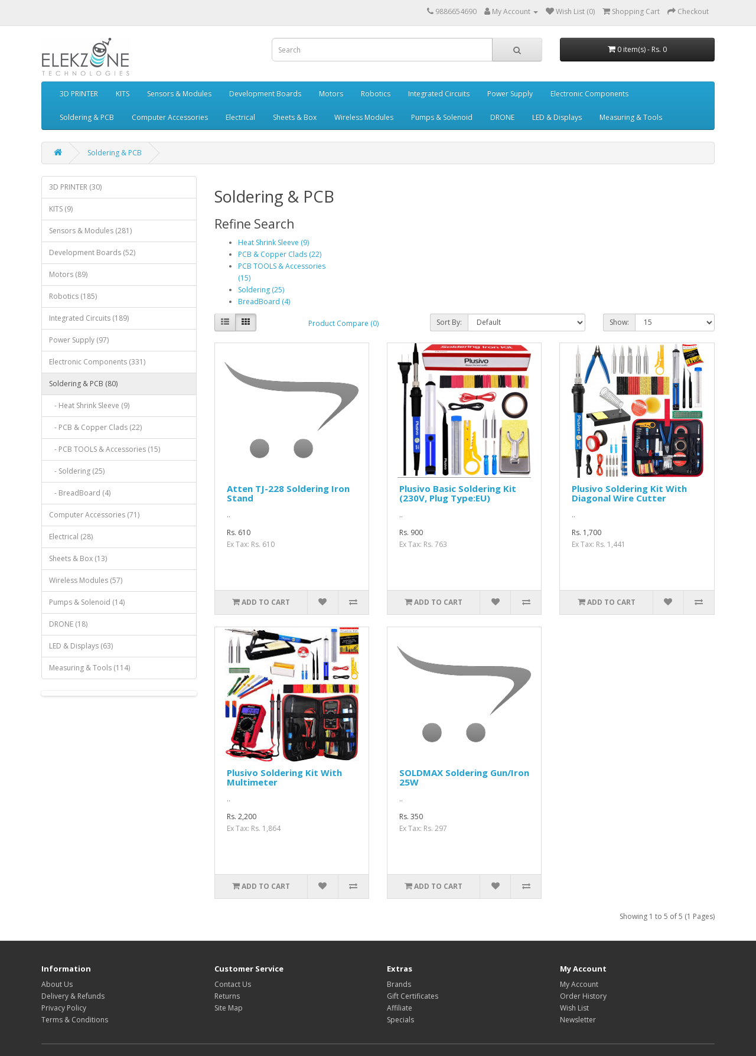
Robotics (375, 94)
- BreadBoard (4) (79, 493)
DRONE (502, 117)
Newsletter (578, 1020)
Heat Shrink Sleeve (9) (273, 242)
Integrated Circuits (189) (89, 318)
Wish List (574, 1008)
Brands (399, 984)
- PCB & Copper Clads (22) (95, 427)
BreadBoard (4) (264, 301)
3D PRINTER (79, 94)
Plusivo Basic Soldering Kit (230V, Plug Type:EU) (457, 493)
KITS (122, 94)
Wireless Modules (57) (85, 580)
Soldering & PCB (87, 117)
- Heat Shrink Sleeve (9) (89, 405)
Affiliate (399, 1008)
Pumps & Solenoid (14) (87, 602)
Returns (227, 996)
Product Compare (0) (343, 323)
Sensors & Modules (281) (90, 231)
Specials (400, 1020)
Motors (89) (68, 274)
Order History (583, 996)
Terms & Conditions (74, 1020)
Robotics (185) (73, 296)
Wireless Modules (363, 117)
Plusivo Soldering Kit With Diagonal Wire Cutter (629, 493)
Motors (331, 94)
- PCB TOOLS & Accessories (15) (104, 449)
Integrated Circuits (439, 94)
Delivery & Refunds (73, 996)
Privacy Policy (63, 1008)
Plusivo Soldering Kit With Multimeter (284, 777)
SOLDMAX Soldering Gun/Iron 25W (464, 777)
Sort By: (449, 322)
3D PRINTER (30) (75, 187)
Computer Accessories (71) (94, 515)
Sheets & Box (295, 117)
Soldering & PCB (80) (83, 384)
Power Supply (510, 94)
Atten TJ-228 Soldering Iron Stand (288, 493)
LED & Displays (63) (81, 646)
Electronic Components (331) (97, 362)
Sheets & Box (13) (78, 558)
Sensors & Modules (179, 94)
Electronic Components (589, 94)
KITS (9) (61, 209)
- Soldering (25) (77, 471)
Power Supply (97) (79, 340)
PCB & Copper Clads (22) (279, 254)
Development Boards (265, 94)
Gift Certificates (412, 996)
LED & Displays (557, 117)
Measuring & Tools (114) (89, 668)
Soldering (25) (261, 290)
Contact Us (232, 984)
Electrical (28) (71, 537)
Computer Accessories (170, 117)
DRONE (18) (68, 624)
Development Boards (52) (92, 252)
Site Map (228, 1008)
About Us (57, 984)
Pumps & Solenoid (441, 117)
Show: (619, 322)
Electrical (240, 117)
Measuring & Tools (630, 117)
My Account (579, 984)
